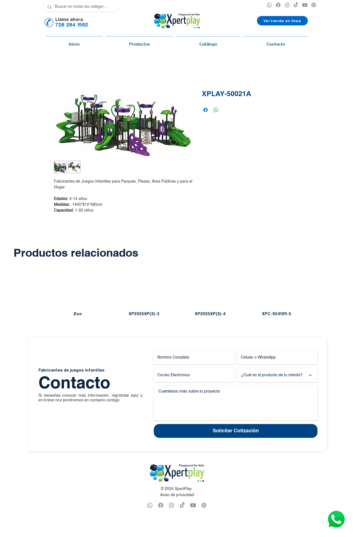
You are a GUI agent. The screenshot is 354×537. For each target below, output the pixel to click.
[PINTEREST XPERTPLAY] (314, 5)
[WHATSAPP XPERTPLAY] (150, 505)
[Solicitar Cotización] (235, 431)
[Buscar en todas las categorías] (81, 6)
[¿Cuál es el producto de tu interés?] (277, 375)
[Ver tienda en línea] (282, 20)
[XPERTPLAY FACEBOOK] (278, 5)
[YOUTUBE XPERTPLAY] (305, 5)
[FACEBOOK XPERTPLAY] (160, 505)
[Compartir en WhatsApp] (216, 110)
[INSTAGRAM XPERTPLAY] (287, 5)
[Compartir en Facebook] (205, 110)
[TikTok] (296, 5)
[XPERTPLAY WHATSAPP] (269, 5)
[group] (177, 293)
